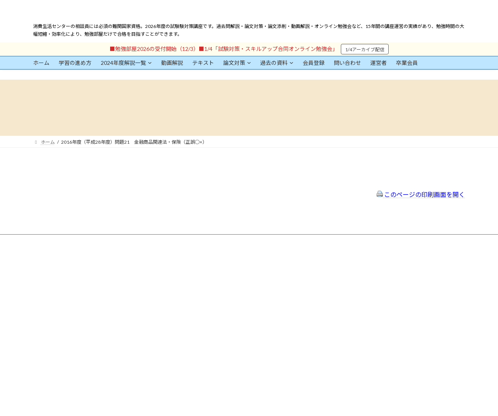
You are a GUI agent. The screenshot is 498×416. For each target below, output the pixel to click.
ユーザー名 (44, 298)
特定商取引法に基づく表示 (216, 272)
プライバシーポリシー (211, 282)
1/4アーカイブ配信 (364, 49)
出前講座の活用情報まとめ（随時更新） (230, 313)
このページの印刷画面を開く (421, 194)
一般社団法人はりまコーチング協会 (366, 265)
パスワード (44, 333)
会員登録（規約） (206, 262)
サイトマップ (202, 292)
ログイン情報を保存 (66, 373)
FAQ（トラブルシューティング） (223, 303)
